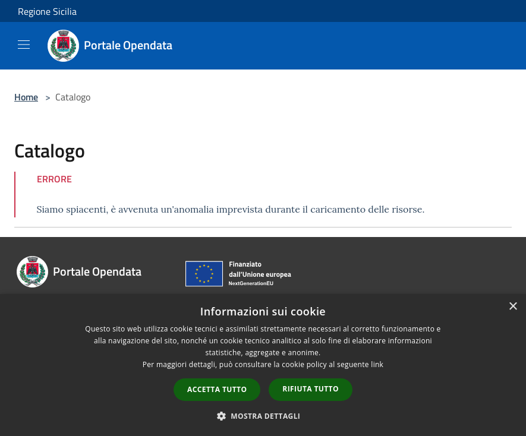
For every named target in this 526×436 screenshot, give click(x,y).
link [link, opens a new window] (377, 364)
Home (26, 97)
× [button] (512, 306)
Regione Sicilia (47, 11)
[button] (263, 416)
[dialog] (263, 365)
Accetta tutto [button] (217, 389)
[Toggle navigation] (24, 44)
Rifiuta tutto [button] (310, 389)
